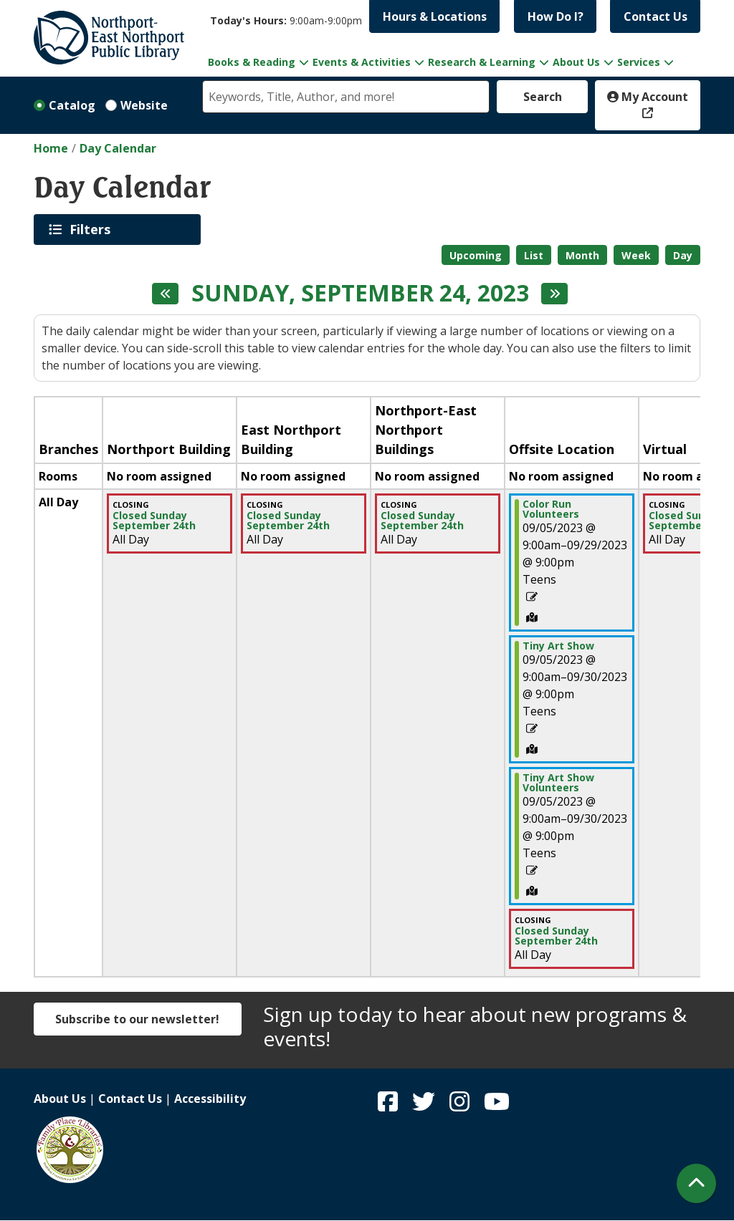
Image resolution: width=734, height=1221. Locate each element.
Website (144, 105)
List (533, 255)
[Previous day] (165, 293)
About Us (60, 1098)
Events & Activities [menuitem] (362, 62)
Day (682, 255)
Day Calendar (118, 148)
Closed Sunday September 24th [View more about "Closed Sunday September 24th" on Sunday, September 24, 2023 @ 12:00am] (154, 521)
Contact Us (655, 16)
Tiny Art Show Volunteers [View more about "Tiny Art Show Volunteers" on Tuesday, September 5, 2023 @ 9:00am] (558, 783)
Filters (92, 229)
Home (51, 148)
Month (582, 255)
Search (542, 97)
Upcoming (475, 255)
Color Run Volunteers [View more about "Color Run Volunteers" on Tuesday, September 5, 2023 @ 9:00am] (551, 509)
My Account (647, 97)
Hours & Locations (435, 16)
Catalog (72, 105)
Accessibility (210, 1098)
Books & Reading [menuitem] (251, 62)
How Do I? (555, 16)
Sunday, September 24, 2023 (360, 293)
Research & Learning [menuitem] (481, 62)
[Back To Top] (696, 1183)
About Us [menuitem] (576, 62)
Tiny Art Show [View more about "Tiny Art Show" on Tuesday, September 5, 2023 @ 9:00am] (558, 646)
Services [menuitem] (638, 62)
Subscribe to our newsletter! (137, 1019)
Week (636, 255)
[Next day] (554, 293)
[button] (286, 20)
